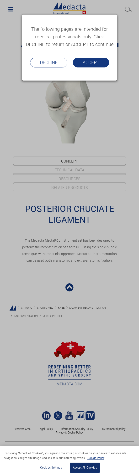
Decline (49, 62)
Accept (91, 62)
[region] (69, 460)
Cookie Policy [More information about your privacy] (95, 458)
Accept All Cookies (85, 467)
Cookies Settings (51, 467)
